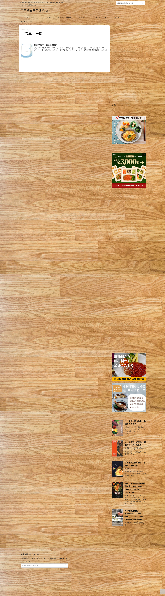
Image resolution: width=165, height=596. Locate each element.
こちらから (128, 105)
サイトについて (101, 17)
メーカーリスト (46, 17)
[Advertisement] (129, 65)
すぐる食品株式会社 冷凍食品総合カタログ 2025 (135, 466)
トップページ (28, 17)
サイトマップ (119, 17)
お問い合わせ (82, 17)
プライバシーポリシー (28, 22)
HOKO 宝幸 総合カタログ (45, 45)
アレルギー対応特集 (64, 17)
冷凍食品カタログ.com (30, 557)
